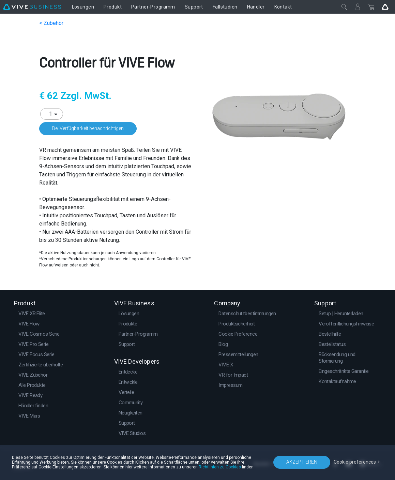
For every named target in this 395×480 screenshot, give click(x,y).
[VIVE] (32, 6)
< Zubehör (51, 23)
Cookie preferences (355, 462)
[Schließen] (344, 7)
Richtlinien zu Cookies (220, 467)
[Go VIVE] (385, 7)
